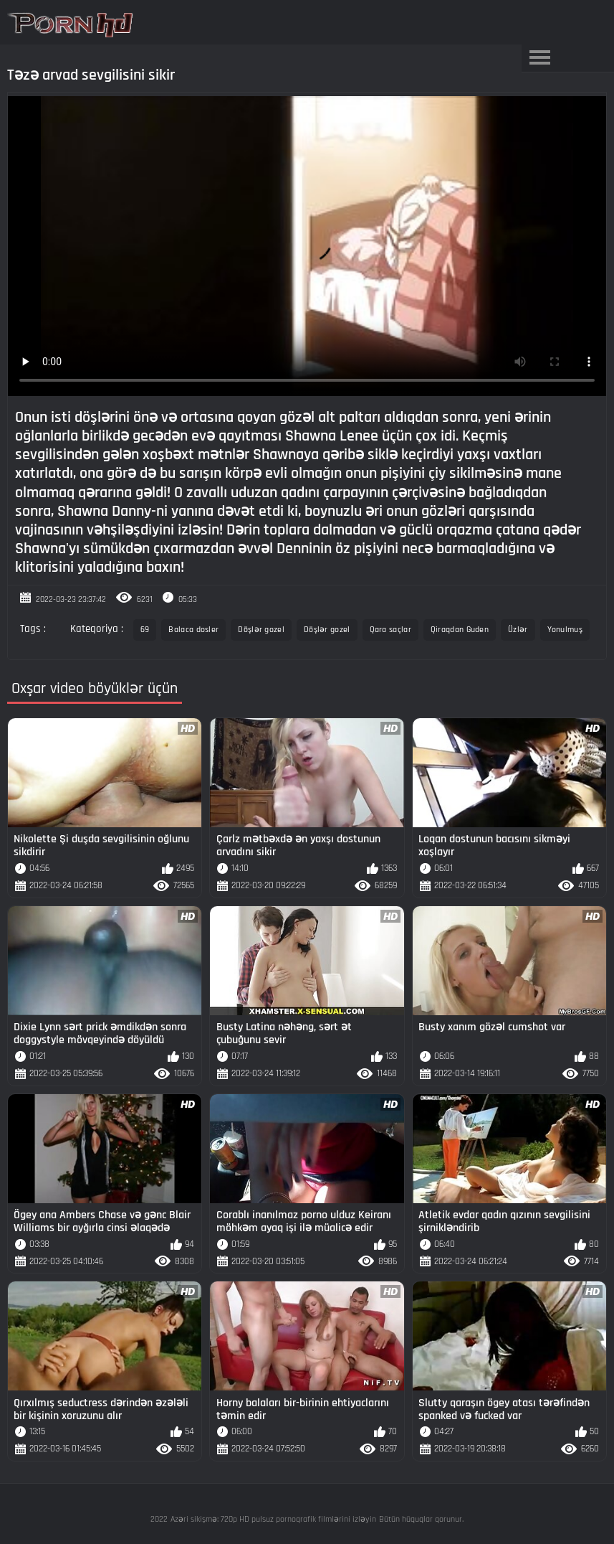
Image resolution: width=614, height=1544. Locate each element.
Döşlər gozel (261, 629)
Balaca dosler (193, 629)
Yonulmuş (564, 629)
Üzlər (518, 629)
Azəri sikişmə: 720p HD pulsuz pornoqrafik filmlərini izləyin (273, 1519)
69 (145, 629)
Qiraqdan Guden (460, 629)
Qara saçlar (390, 629)
